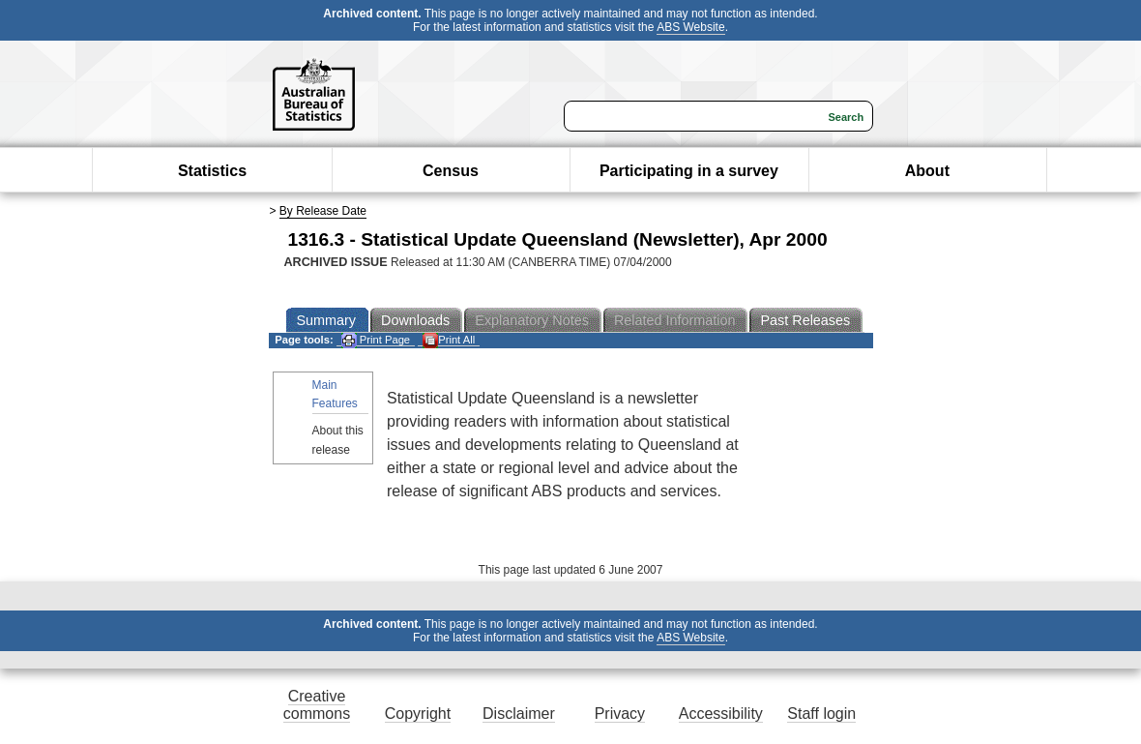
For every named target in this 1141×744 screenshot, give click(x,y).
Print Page (375, 340)
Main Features (335, 394)
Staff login (821, 713)
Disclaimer (519, 713)
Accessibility (721, 713)
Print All (449, 340)
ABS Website (690, 27)
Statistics (212, 171)
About (927, 171)
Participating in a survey (689, 171)
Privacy (620, 713)
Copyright (418, 713)
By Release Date (322, 211)
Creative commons (316, 705)
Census (451, 171)
